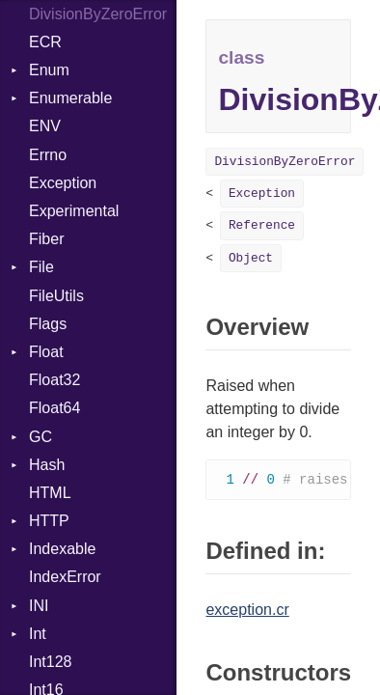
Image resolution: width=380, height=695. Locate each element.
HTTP (49, 521)
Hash (47, 465)
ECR (45, 42)
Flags (48, 324)
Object (251, 258)
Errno (48, 155)
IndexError (65, 577)
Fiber (46, 239)
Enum (49, 70)
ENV (45, 126)
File (41, 267)
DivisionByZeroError (284, 161)
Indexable (62, 549)
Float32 (54, 380)
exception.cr (246, 610)
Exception (62, 183)
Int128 (50, 661)
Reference (262, 225)
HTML (50, 493)
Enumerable (70, 98)
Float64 (54, 408)
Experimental (74, 211)
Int (37, 634)
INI (38, 606)
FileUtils (56, 296)
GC (40, 437)
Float (46, 352)
